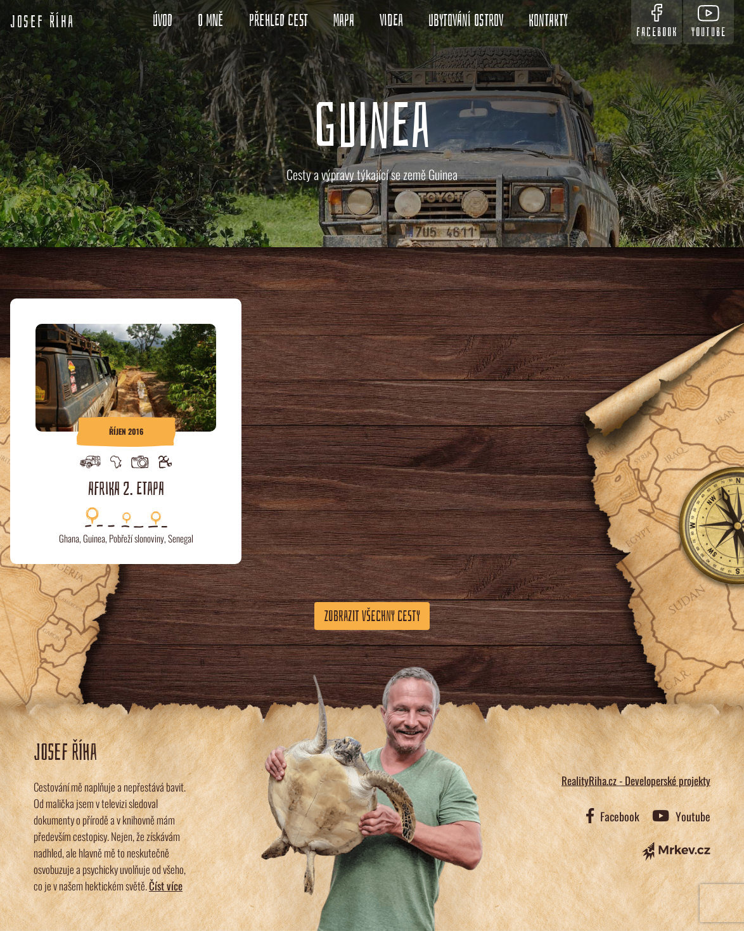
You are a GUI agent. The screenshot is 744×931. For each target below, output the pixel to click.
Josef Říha (42, 22)
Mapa (343, 20)
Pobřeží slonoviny (136, 538)
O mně (211, 20)
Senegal (180, 538)
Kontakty (548, 20)
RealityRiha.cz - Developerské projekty (635, 780)
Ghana (69, 538)
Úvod (162, 20)
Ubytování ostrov (465, 20)
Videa (391, 20)
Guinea (94, 538)
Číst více (166, 886)
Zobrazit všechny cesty (372, 616)
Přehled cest (278, 20)
